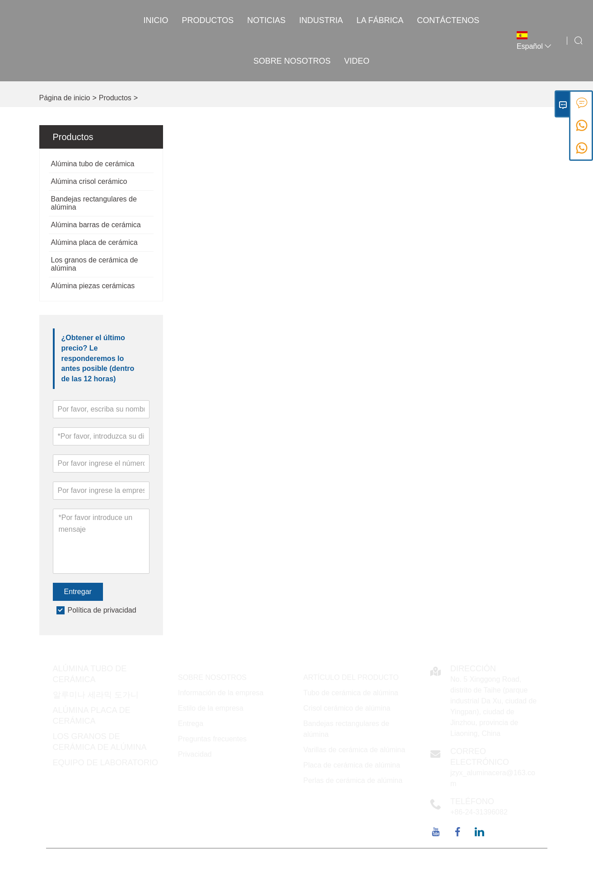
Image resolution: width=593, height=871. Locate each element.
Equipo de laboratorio (105, 762)
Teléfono (472, 801)
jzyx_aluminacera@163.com (492, 778)
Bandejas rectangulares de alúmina (94, 203)
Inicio (156, 20)
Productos (208, 20)
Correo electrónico (479, 757)
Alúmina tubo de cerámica (93, 164)
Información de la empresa (220, 693)
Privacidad (195, 754)
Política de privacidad (102, 610)
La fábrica (379, 20)
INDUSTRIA (321, 20)
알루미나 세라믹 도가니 (96, 694)
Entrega (190, 723)
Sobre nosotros (292, 61)
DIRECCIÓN (473, 668)
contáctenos (448, 20)
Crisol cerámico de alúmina (347, 708)
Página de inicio (64, 98)
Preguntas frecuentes (212, 739)
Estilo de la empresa (210, 708)
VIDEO (356, 61)
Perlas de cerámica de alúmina (353, 780)
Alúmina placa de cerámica (94, 242)
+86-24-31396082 (479, 812)
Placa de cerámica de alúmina (352, 765)
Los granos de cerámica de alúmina (94, 264)
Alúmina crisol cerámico (89, 181)
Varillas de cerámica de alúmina (355, 750)
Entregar (78, 591)
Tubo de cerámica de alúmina (351, 693)
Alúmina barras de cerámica (96, 225)
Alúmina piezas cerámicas (93, 286)
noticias (266, 20)
